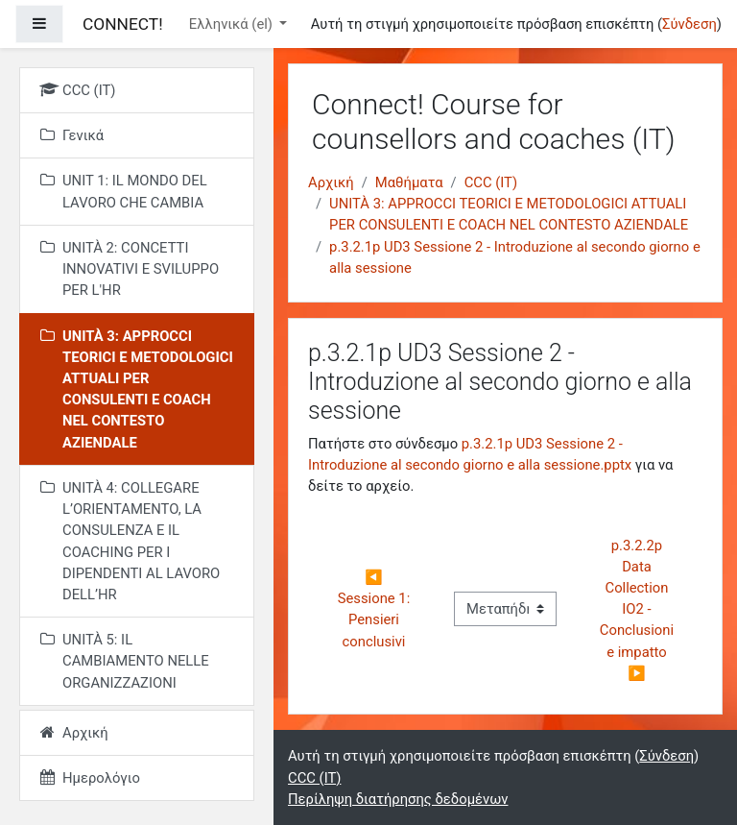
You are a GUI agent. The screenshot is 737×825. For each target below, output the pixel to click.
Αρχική (331, 182)
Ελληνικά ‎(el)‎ (232, 24)
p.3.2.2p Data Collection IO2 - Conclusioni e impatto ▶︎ (639, 609)
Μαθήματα (409, 182)
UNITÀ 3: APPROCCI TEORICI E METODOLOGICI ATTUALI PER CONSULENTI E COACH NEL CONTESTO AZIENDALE (508, 214)
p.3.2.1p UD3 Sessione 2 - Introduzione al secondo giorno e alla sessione (515, 257)
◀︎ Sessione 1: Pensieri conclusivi (376, 609)
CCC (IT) (490, 182)
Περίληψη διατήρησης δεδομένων (398, 799)
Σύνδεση (689, 24)
